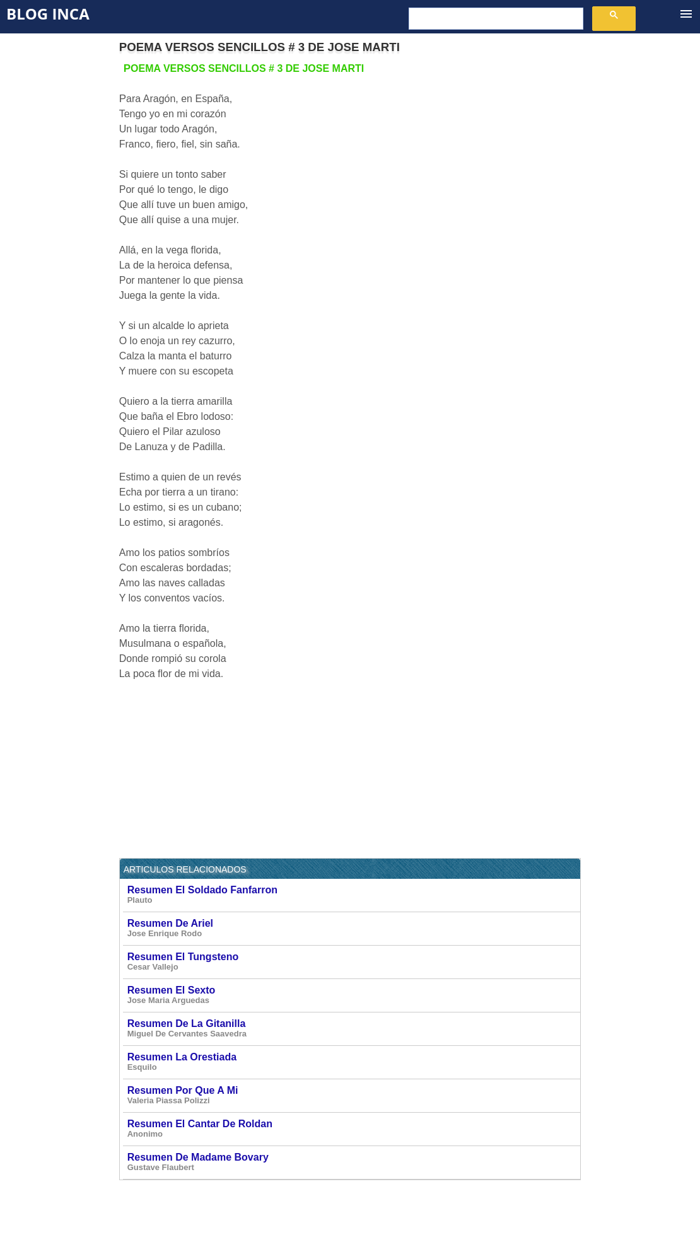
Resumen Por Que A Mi (353, 1095)
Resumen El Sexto (353, 995)
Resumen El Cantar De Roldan (353, 1128)
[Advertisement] (475, 149)
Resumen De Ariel (353, 928)
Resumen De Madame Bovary (353, 1162)
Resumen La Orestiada (353, 1062)
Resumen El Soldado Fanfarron (353, 894)
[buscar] (495, 19)
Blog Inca (48, 13)
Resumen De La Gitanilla (353, 1028)
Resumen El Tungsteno (353, 961)
